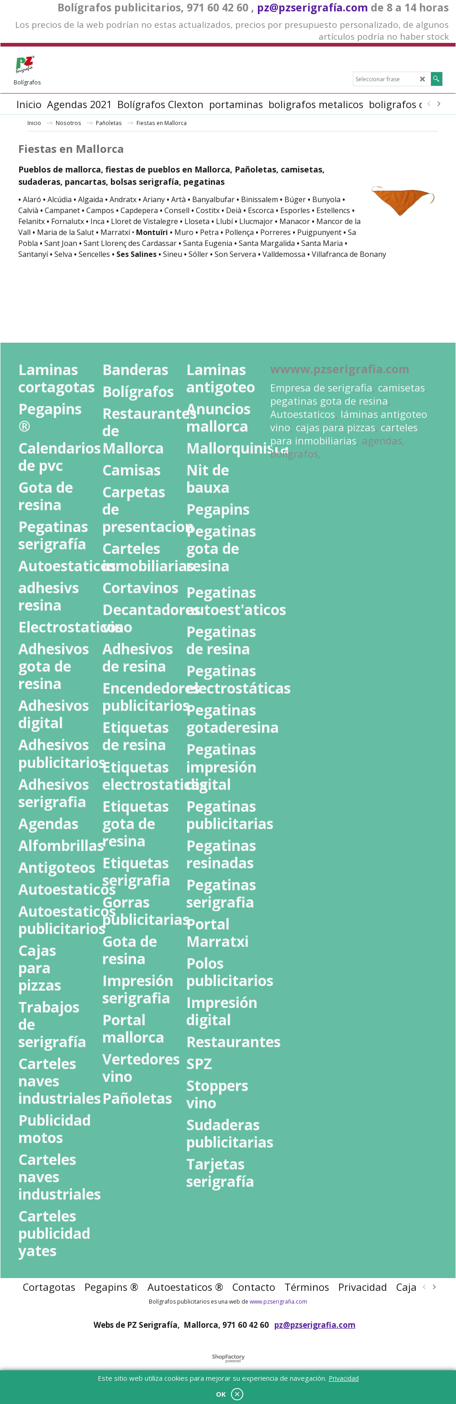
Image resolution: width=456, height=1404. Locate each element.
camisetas (401, 387)
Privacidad (344, 1378)
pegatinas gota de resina (329, 400)
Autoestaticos (302, 414)
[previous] (429, 104)
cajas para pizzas (335, 427)
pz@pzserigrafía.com (312, 7)
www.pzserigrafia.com (278, 1301)
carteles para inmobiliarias (344, 434)
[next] (439, 104)
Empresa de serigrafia (321, 387)
